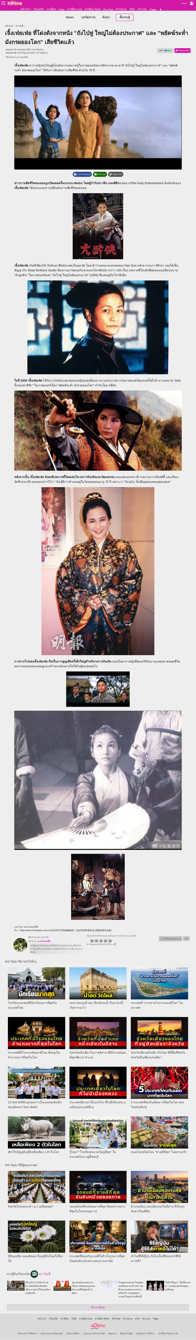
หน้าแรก (25, 9)
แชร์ (165, 50)
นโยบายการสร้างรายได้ (94, 1334)
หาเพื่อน (51, 9)
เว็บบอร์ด (38, 9)
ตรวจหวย (121, 9)
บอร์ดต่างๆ (88, 17)
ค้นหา (106, 17)
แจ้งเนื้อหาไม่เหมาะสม (168, 1334)
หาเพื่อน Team (93, 9)
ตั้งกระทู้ (125, 17)
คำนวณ (142, 9)
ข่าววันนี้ (19, 26)
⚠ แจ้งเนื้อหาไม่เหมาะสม (170, 939)
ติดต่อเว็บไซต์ (126, 1334)
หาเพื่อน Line (74, 9)
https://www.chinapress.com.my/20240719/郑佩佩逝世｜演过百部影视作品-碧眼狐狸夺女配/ (66, 930)
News (70, 17)
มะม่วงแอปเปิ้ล (21, 57)
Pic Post (108, 9)
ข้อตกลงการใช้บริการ (27, 1334)
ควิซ (132, 9)
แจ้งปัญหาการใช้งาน (145, 1334)
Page (153, 9)
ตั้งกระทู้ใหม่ (98, 1307)
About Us (112, 1334)
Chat (61, 9)
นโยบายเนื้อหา (73, 1334)
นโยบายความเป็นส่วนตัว (52, 1334)
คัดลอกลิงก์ (182, 50)
